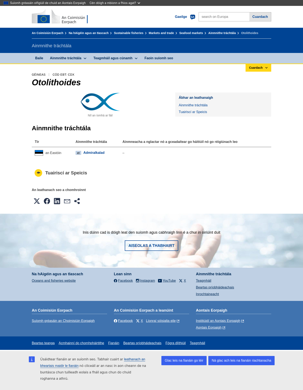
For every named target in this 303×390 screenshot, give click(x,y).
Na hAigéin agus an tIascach (89, 33)
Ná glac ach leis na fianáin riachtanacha (241, 360)
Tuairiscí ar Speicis (193, 112)
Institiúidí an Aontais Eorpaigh (218, 321)
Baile (39, 58)
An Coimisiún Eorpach (47, 33)
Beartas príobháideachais (215, 287)
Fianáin (113, 343)
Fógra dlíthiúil (176, 343)
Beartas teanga (43, 343)
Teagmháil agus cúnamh (113, 58)
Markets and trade (161, 33)
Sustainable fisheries (129, 33)
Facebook (123, 321)
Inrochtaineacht (207, 294)
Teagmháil (203, 280)
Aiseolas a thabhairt (152, 246)
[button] (37, 201)
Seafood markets (191, 33)
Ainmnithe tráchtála (222, 33)
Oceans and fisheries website (54, 280)
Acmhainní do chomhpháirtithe (81, 343)
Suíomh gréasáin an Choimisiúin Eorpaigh (63, 321)
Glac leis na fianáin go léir (184, 360)
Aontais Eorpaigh (209, 327)
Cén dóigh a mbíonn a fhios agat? (114, 3)
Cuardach (260, 16)
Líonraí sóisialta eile (161, 321)
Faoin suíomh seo (159, 58)
